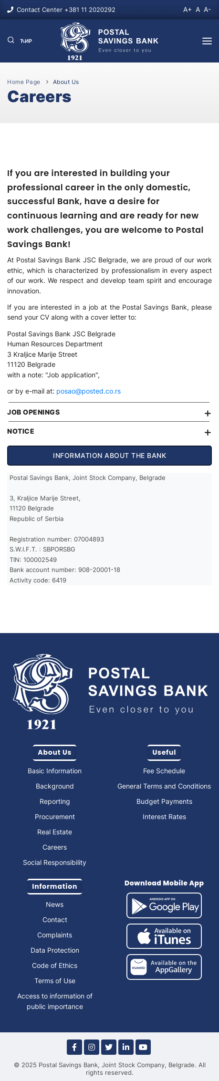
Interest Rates (164, 816)
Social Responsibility (54, 862)
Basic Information (55, 771)
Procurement (55, 816)
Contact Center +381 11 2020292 (66, 9)
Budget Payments (164, 801)
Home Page (24, 81)
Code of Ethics (54, 965)
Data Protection (55, 950)
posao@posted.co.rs (87, 391)
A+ (187, 9)
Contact (54, 919)
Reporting (55, 801)
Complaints (54, 935)
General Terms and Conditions (164, 786)
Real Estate (54, 832)
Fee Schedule (164, 771)
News (54, 904)
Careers (54, 847)
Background (55, 786)
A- (207, 9)
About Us (66, 81)
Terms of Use (54, 981)
